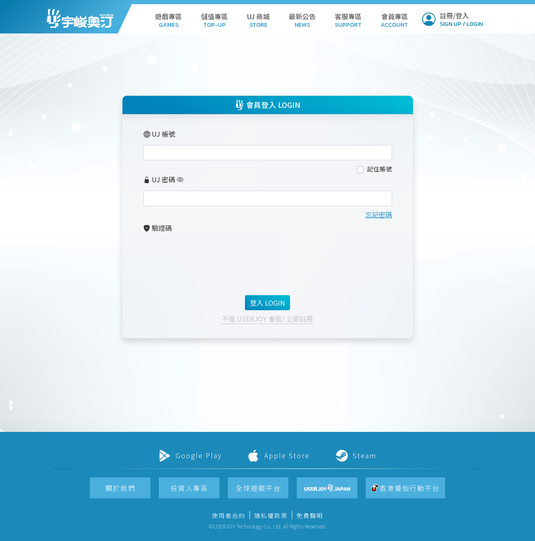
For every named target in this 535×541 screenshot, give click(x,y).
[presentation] (206, 256)
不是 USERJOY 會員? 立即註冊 (267, 319)
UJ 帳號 (159, 134)
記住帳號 (379, 168)
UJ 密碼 (159, 179)
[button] (168, 19)
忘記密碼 (378, 214)
